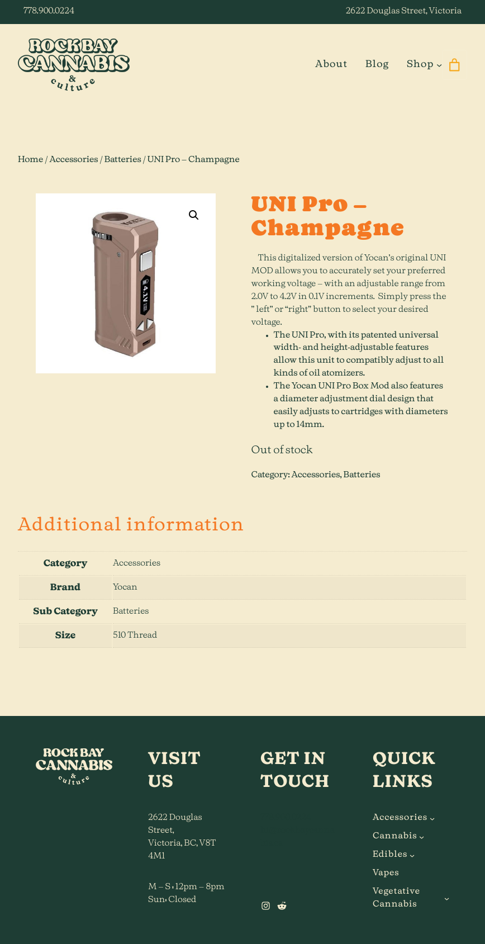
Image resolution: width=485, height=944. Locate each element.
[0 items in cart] (454, 65)
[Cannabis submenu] (421, 836)
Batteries (122, 160)
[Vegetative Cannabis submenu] (446, 898)
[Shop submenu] (439, 65)
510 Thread (135, 636)
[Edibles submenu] (412, 855)
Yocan (125, 588)
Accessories (74, 160)
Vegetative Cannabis (396, 898)
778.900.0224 (48, 11)
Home (30, 160)
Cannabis (395, 836)
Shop (420, 64)
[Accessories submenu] (432, 818)
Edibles (390, 855)
